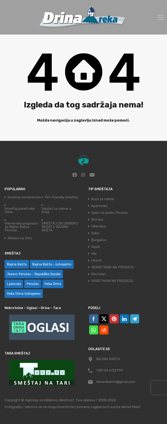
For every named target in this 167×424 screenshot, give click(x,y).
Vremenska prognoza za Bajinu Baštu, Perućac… (21, 227)
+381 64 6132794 (109, 370)
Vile (94, 254)
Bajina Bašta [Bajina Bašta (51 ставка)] (17, 264)
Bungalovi (98, 240)
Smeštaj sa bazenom (24, 197)
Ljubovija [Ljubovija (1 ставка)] (14, 284)
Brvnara (97, 219)
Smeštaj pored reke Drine (20, 210)
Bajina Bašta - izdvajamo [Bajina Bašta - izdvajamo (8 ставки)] (51, 264)
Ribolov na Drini (20, 238)
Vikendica (98, 226)
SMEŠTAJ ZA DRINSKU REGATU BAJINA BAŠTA (60, 227)
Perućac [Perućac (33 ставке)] (32, 284)
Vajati (95, 247)
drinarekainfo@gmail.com (115, 382)
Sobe (95, 233)
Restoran (98, 274)
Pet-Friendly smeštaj (61, 197)
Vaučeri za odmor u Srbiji (56, 210)
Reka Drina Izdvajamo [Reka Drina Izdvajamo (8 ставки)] (24, 294)
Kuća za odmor (102, 199)
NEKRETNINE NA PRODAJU (112, 267)
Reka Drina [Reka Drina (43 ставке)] (52, 284)
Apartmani (99, 206)
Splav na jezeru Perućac (109, 213)
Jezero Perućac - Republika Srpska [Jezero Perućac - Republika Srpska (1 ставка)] (34, 274)
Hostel (96, 260)
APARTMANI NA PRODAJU (112, 281)
